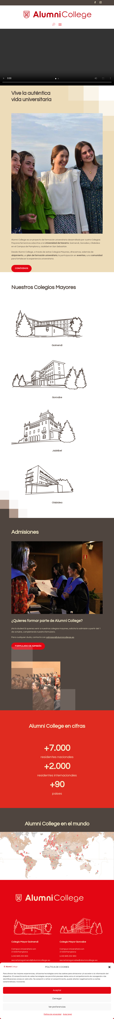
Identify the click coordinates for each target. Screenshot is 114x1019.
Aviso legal (67, 1014)
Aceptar (57, 990)
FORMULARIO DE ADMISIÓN (28, 646)
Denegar (57, 998)
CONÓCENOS (21, 268)
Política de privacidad (52, 1014)
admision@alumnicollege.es (60, 637)
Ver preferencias (57, 1007)
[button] (109, 967)
